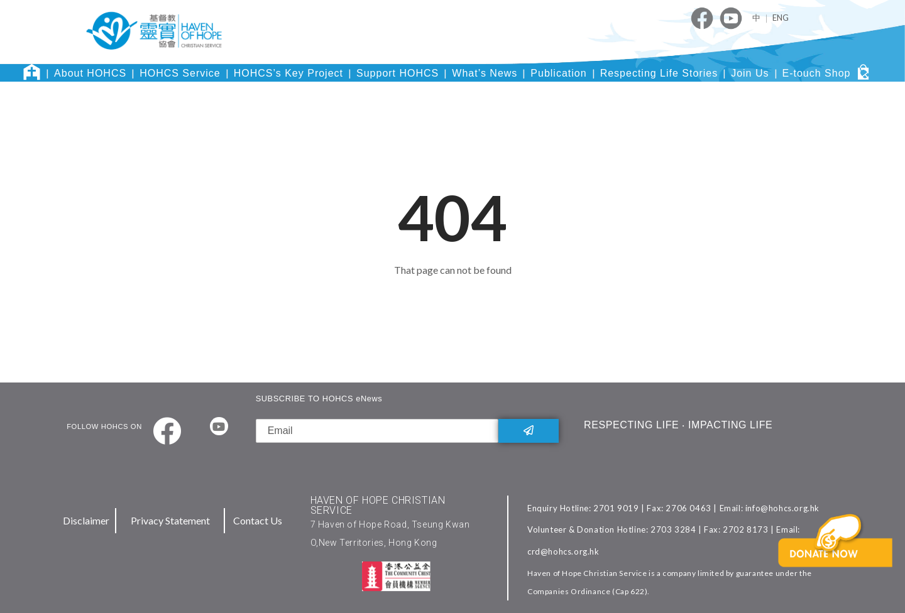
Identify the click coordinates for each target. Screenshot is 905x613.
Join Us (750, 73)
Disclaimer (86, 520)
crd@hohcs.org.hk (563, 551)
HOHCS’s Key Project (288, 73)
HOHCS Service (180, 73)
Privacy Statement (170, 520)
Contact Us (257, 520)
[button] (838, 560)
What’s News (484, 73)
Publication (558, 73)
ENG (780, 18)
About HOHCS (90, 73)
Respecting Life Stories (659, 73)
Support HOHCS (397, 73)
